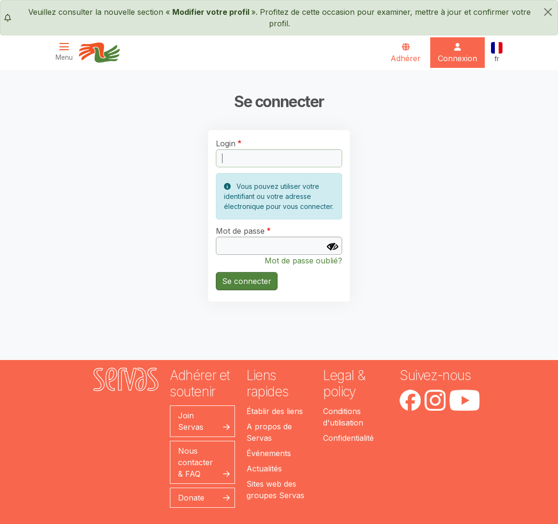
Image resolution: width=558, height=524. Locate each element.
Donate (191, 497)
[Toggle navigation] (67, 52)
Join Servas (190, 421)
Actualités (264, 468)
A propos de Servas (269, 432)
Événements (268, 453)
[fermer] (548, 12)
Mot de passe (240, 231)
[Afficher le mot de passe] (332, 247)
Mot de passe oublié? (303, 260)
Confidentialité (348, 438)
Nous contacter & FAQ (195, 462)
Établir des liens (274, 411)
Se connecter (246, 281)
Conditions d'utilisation (343, 416)
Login (225, 143)
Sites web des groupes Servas (275, 489)
